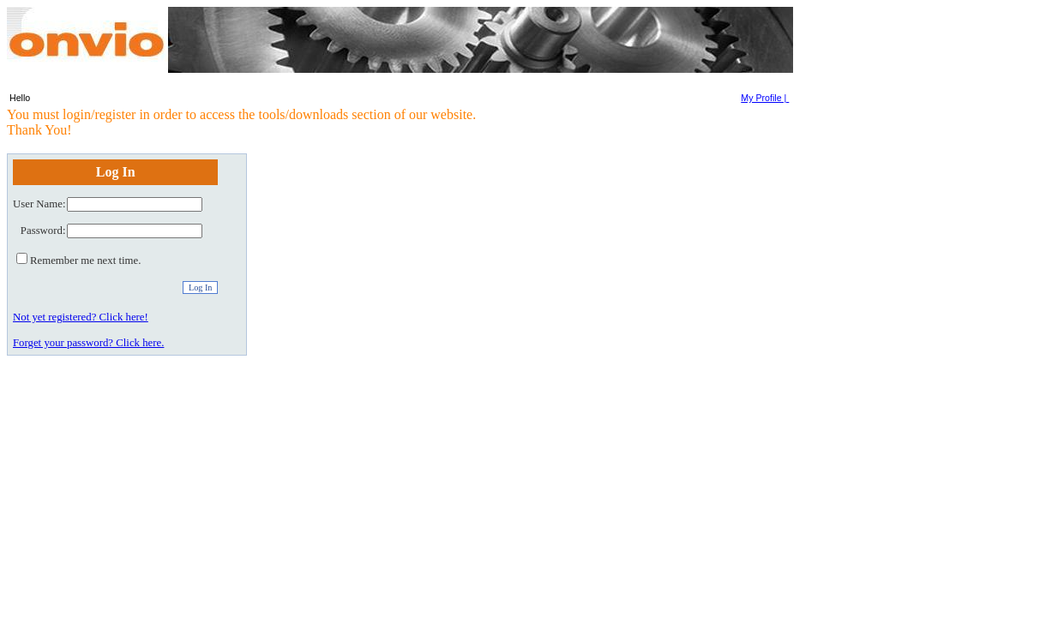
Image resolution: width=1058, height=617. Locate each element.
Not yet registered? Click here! (80, 317)
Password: (43, 231)
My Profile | (765, 98)
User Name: (39, 204)
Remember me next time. (85, 261)
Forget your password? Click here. (88, 343)
